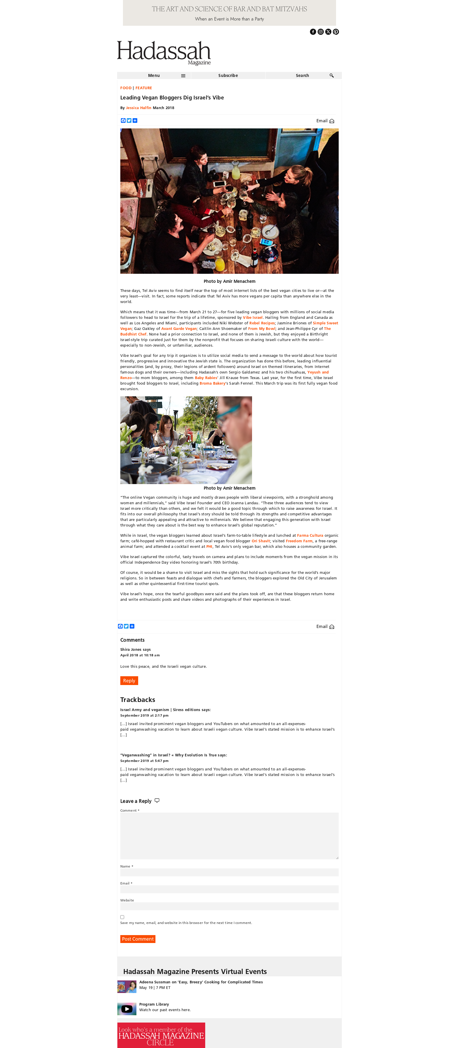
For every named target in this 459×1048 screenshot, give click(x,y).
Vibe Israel (253, 317)
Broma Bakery (212, 383)
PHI (209, 546)
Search (302, 75)
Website (127, 900)
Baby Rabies (206, 377)
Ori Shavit (261, 540)
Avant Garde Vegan (179, 328)
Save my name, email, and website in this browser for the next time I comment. (186, 922)
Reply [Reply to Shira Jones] (129, 681)
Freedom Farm (299, 540)
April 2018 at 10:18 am (140, 655)
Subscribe (228, 75)
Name (126, 866)
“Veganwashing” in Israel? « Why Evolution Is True (168, 755)
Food (126, 87)
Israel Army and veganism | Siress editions (160, 709)
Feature (144, 87)
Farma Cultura (310, 535)
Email (325, 120)
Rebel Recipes (262, 323)
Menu (154, 75)
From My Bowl (261, 328)
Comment (130, 810)
